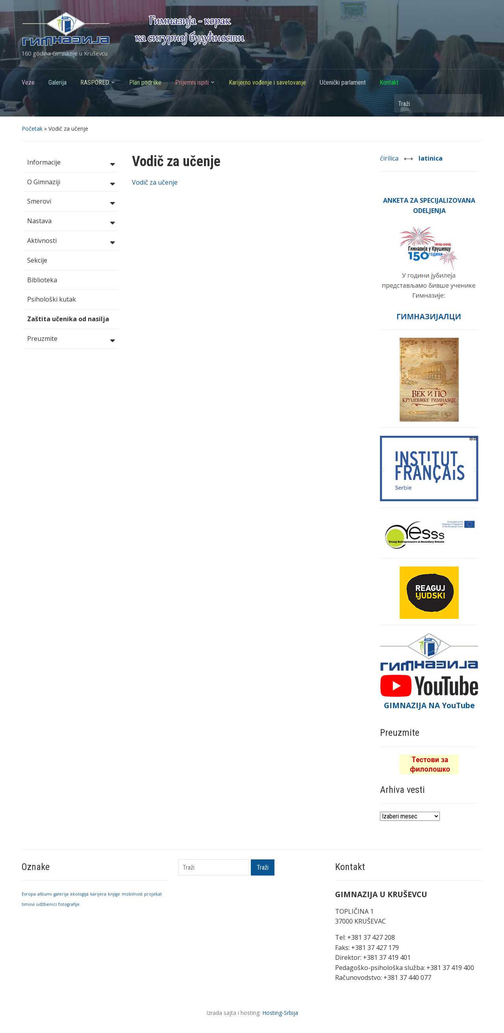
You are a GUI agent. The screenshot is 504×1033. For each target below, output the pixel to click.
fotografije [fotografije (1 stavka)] (69, 904)
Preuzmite (71, 339)
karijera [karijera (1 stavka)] (98, 894)
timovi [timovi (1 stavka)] (28, 904)
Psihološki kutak (51, 299)
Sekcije (37, 260)
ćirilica (390, 158)
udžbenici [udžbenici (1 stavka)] (46, 904)
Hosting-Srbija (280, 1012)
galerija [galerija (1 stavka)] (61, 894)
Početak (32, 128)
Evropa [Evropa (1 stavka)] (29, 894)
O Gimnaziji (71, 183)
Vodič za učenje (155, 182)
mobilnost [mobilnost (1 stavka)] (132, 894)
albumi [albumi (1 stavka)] (44, 894)
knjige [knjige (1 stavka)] (114, 894)
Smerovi (71, 202)
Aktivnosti (71, 241)
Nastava (71, 222)
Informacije (71, 163)
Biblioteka (42, 280)
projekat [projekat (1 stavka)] (153, 894)
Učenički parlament (343, 82)
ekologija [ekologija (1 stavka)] (79, 894)
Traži (472, 103)
